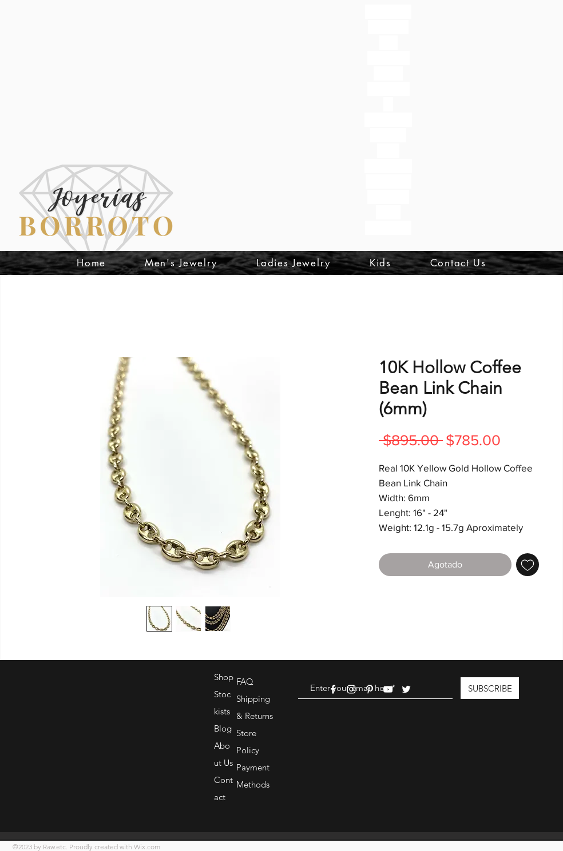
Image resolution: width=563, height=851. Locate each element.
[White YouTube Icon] (388, 689)
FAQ (244, 681)
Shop (223, 677)
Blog (223, 728)
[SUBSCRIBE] (490, 688)
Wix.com (147, 846)
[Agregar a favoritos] (527, 564)
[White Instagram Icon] (351, 689)
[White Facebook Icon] (333, 689)
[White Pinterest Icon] (369, 689)
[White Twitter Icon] (406, 689)
